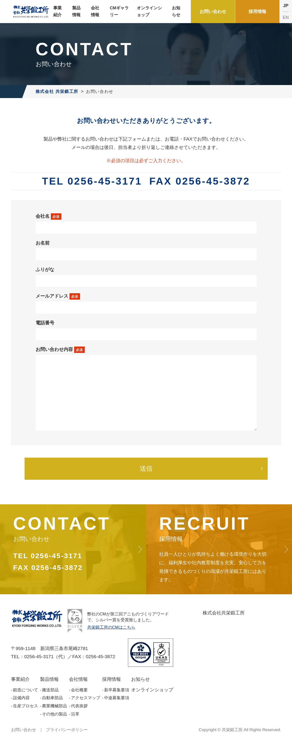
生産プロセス (25, 706)
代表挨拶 (79, 706)
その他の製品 (54, 714)
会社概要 (79, 690)
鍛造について (25, 690)
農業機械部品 (54, 706)
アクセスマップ (85, 698)
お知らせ (140, 679)
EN (286, 17)
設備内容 (21, 698)
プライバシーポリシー (67, 729)
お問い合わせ (23, 729)
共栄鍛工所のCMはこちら (111, 627)
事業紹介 (20, 679)
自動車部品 (52, 698)
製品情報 (49, 679)
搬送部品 (50, 690)
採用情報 (111, 679)
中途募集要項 (116, 698)
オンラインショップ (152, 689)
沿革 (75, 714)
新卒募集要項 (116, 690)
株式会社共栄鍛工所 (224, 612)
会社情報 (78, 679)
